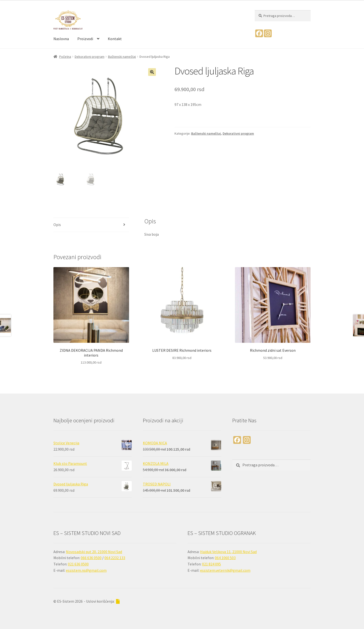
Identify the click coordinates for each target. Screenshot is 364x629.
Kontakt (115, 38)
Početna (65, 56)
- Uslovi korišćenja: (102, 601)
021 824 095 (211, 564)
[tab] (91, 225)
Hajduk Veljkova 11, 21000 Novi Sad (228, 551)
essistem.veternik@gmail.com (225, 570)
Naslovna (61, 38)
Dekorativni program (89, 56)
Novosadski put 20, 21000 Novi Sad (94, 551)
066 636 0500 (91, 557)
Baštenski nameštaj (122, 56)
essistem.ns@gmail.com (86, 570)
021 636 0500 (78, 564)
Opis (57, 224)
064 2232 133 (114, 557)
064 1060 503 (225, 557)
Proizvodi (85, 38)
